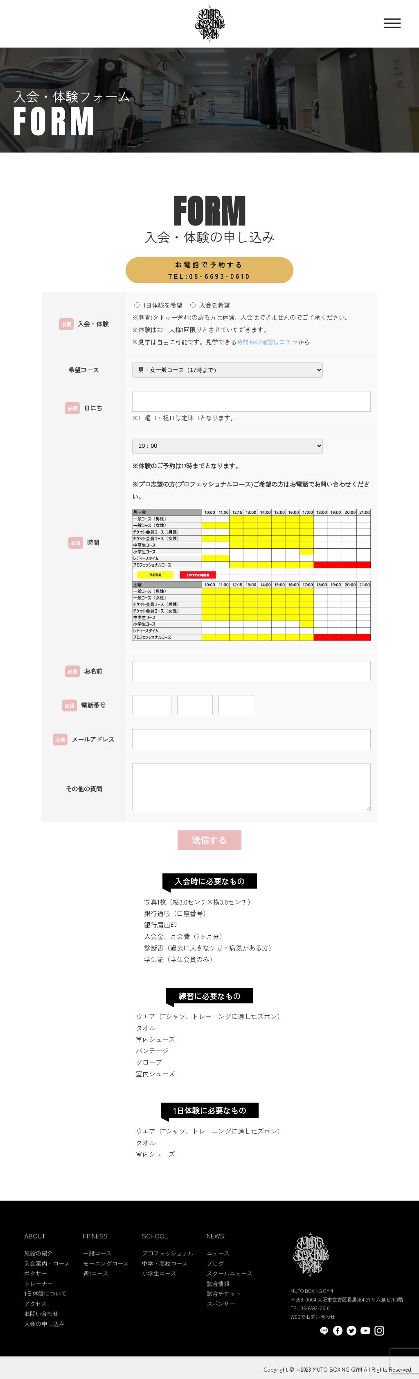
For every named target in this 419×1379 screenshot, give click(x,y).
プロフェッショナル (168, 1266)
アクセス (35, 1316)
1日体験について (45, 1306)
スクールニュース (229, 1286)
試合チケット (224, 1306)
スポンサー (221, 1316)
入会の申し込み (44, 1336)
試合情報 (218, 1296)
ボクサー (35, 1286)
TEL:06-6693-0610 (209, 270)
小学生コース (159, 1286)
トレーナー (38, 1296)
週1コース (95, 1286)
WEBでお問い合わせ (313, 1329)
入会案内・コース (47, 1276)
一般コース (97, 1266)
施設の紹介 (38, 1266)
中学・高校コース (165, 1276)
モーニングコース (106, 1276)
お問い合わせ (41, 1326)
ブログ (215, 1276)
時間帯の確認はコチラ (267, 341)
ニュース (218, 1266)
